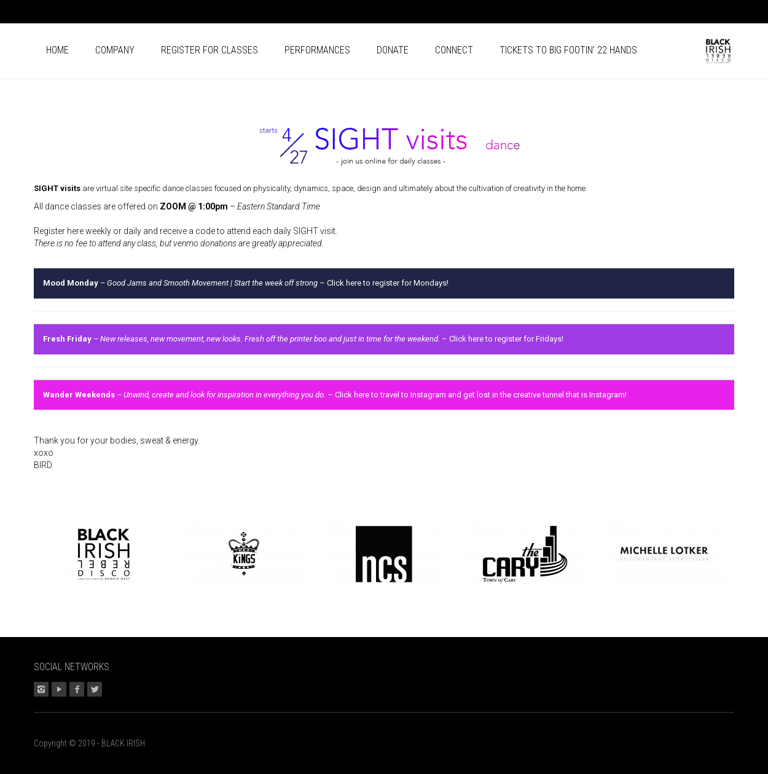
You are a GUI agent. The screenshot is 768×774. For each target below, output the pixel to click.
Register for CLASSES (209, 50)
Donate (393, 50)
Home (57, 50)
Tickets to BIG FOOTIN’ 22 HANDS (568, 50)
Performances (317, 50)
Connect (454, 50)
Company (115, 50)
